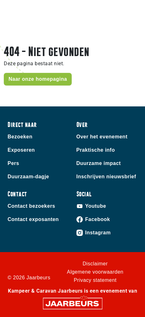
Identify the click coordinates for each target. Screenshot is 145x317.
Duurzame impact (98, 163)
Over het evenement (102, 136)
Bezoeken (20, 136)
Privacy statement (95, 280)
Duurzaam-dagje (28, 176)
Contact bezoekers (31, 206)
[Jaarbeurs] (72, 303)
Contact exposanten (33, 219)
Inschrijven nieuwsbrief (106, 176)
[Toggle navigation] (135, 15)
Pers (13, 163)
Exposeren (21, 150)
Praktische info (95, 150)
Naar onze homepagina (38, 79)
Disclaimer (95, 263)
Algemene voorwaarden (95, 272)
